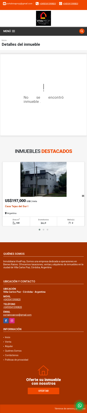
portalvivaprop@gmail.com (17, 314)
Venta (8, 341)
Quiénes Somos (13, 350)
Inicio (4, 40)
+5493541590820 (48, 3)
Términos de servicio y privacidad (70, 409)
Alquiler (9, 346)
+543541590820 (70, 3)
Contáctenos (11, 355)
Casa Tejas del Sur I (16, 206)
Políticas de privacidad (16, 359)
